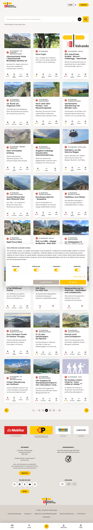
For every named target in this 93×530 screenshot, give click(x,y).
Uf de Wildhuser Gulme (14, 289)
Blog (25, 491)
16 (39, 410)
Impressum (27, 514)
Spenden (83, 5)
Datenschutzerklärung (67, 514)
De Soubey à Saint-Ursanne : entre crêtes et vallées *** (74, 382)
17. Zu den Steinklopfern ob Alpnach (42, 336)
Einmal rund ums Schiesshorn (73, 335)
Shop (70, 5)
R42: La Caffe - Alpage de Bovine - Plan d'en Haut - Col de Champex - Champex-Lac (46, 243)
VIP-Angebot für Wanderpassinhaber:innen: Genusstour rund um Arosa (46, 383)
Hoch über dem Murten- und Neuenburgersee (43, 106)
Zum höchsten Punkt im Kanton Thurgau (17, 335)
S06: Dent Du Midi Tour (42, 289)
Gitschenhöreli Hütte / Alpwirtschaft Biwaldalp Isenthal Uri (17, 58)
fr (68, 484)
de (62, 484)
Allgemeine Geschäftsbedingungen (45, 514)
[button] (46, 526)
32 (59, 410)
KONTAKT (25, 473)
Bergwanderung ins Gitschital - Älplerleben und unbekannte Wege (75, 290)
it (74, 484)
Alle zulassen (73, 282)
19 (50, 410)
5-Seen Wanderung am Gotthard (16, 383)
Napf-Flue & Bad (14, 242)
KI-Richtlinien (81, 514)
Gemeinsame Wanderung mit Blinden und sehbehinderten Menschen (72, 106)
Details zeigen (77, 276)
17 (43, 410)
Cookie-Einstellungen (14, 514)
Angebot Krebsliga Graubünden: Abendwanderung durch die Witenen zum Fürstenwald (44, 153)
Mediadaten (46, 517)
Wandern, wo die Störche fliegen (73, 151)
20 (54, 410)
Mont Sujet (41, 54)
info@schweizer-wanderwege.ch (25, 458)
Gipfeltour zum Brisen (75, 197)
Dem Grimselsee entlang (14, 152)
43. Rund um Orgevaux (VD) (13, 105)
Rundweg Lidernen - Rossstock (45, 198)
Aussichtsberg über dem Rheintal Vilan (16, 198)
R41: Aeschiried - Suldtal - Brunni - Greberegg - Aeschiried (75, 56)
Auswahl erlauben (46, 282)
